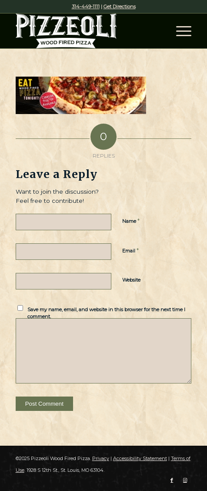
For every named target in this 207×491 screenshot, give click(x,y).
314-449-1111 (86, 6)
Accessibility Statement (140, 458)
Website (131, 280)
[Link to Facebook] (171, 480)
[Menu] (179, 30)
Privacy (100, 458)
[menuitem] (179, 30)
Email (130, 250)
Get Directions (120, 6)
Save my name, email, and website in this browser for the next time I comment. (106, 313)
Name (131, 220)
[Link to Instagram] (184, 480)
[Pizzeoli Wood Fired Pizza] (86, 30)
